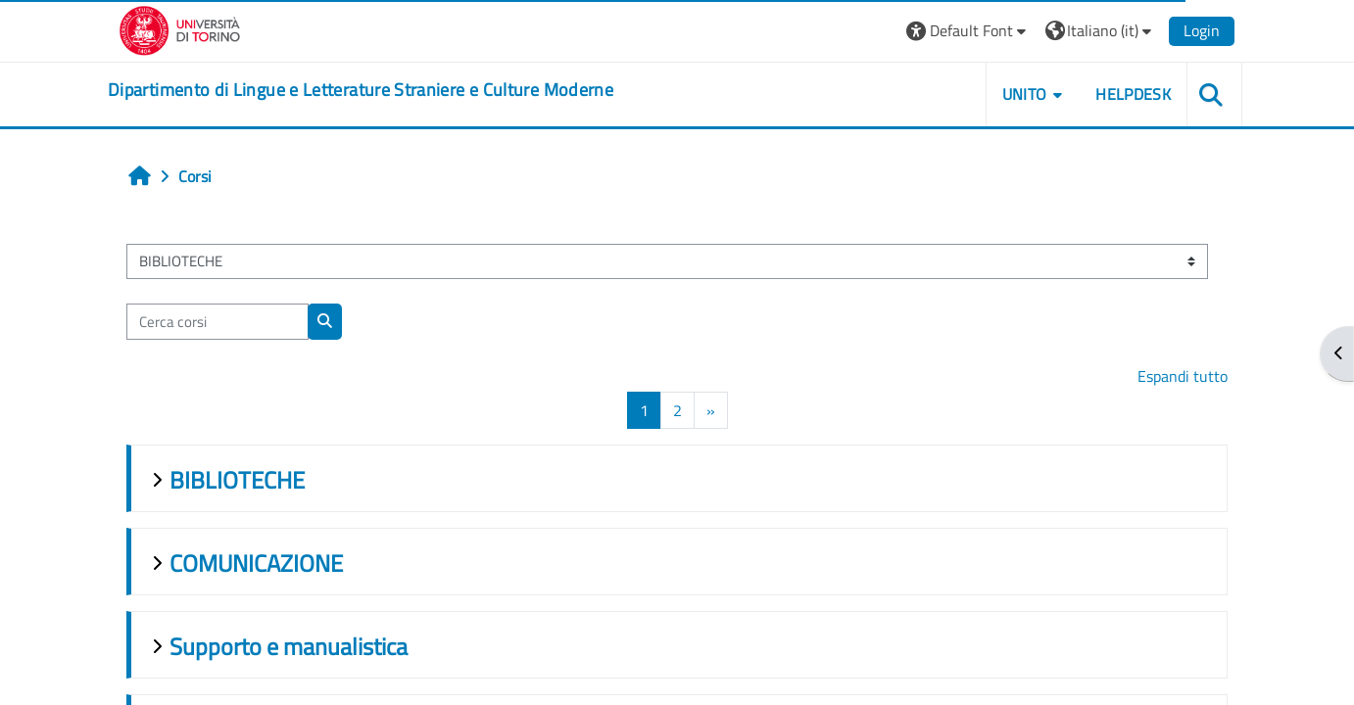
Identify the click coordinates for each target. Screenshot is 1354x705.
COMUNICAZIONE (256, 563)
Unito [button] (1024, 94)
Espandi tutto (1182, 376)
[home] (360, 90)
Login (1202, 30)
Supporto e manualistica (288, 646)
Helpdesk (1133, 94)
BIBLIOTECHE (237, 479)
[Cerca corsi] (217, 322)
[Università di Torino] (180, 28)
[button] (968, 31)
